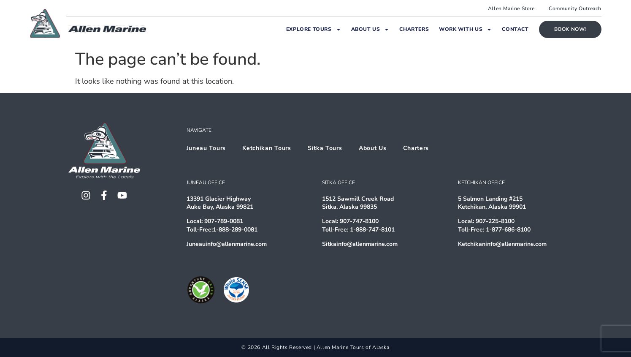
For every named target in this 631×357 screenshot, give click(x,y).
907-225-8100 (495, 221)
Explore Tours (313, 29)
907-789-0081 (223, 221)
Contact (515, 29)
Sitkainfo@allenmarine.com (360, 244)
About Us (370, 29)
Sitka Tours (325, 148)
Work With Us (465, 29)
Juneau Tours (206, 148)
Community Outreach (575, 8)
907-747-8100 (359, 221)
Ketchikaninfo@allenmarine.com (502, 244)
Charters (414, 29)
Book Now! (570, 29)
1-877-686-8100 (508, 230)
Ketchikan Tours (267, 148)
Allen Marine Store (511, 8)
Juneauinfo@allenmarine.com (227, 244)
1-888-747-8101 (372, 230)
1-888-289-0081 (235, 230)
